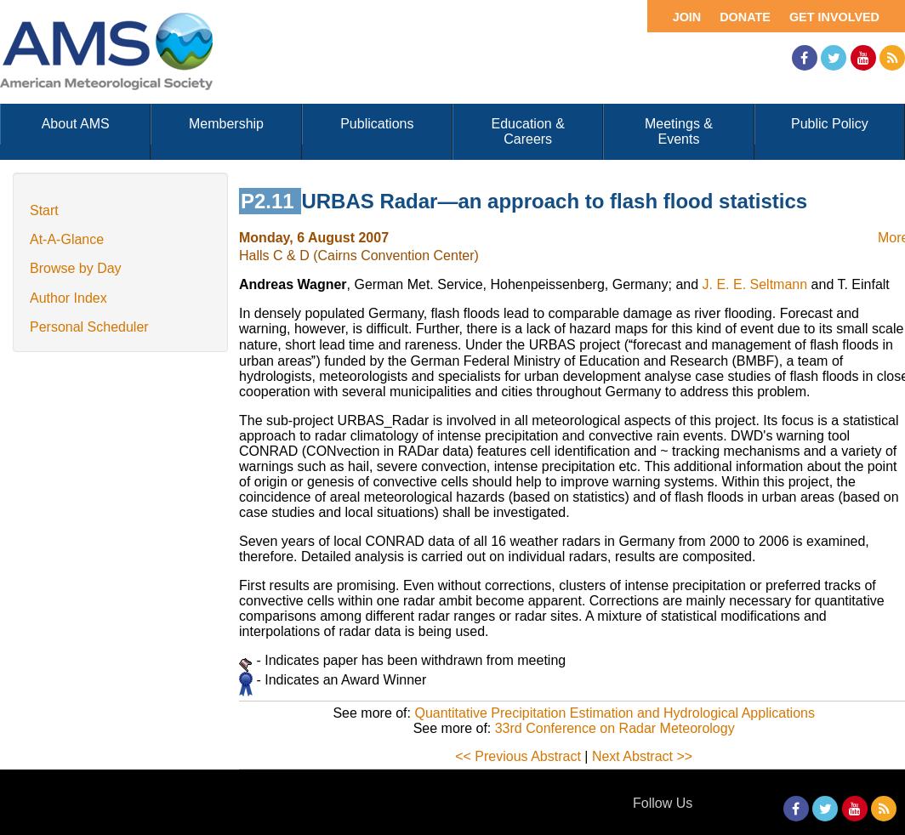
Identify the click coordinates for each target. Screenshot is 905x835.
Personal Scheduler (89, 327)
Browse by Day (76, 268)
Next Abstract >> (642, 756)
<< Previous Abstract (518, 756)
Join (687, 17)
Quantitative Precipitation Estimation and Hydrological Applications (614, 713)
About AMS (76, 123)
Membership (226, 123)
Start (44, 210)
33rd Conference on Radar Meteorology (615, 728)
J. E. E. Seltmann (755, 284)
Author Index (68, 298)
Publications (376, 123)
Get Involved (834, 17)
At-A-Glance (67, 239)
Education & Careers (528, 131)
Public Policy (829, 123)
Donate (745, 17)
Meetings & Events (679, 131)
